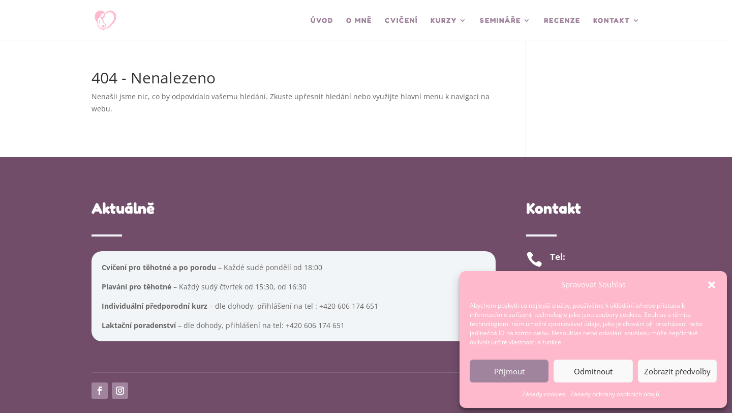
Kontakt (611, 20)
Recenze (562, 20)
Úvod (322, 20)
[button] (712, 285)
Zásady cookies (543, 394)
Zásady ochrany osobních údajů (614, 394)
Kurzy (444, 20)
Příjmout (509, 371)
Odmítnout (593, 371)
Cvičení (401, 20)
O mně (359, 20)
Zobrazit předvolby (677, 371)
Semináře (500, 20)
